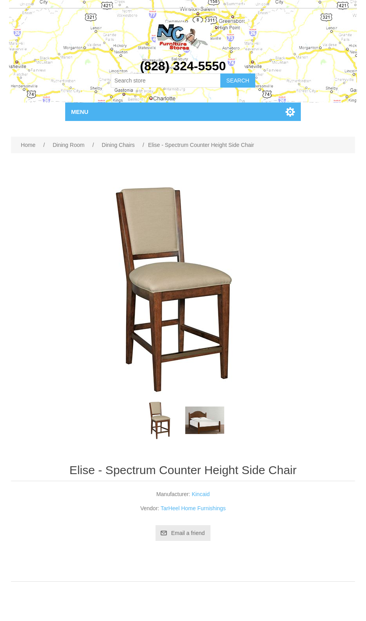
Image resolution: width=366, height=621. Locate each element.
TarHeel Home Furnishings (193, 508)
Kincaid (201, 494)
